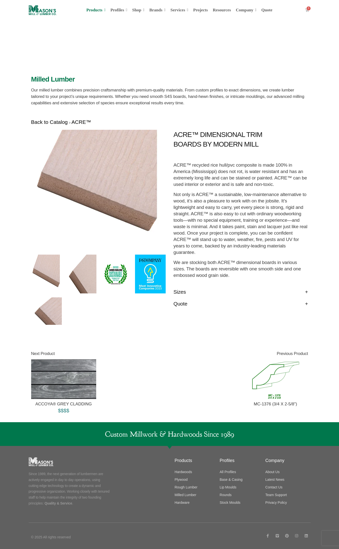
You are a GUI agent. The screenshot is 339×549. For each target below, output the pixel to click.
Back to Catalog (50, 122)
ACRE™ (81, 122)
